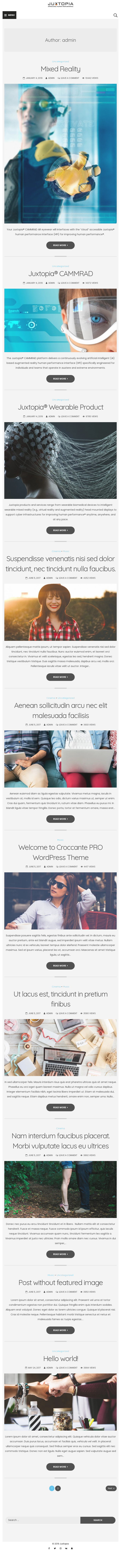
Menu (9, 15)
